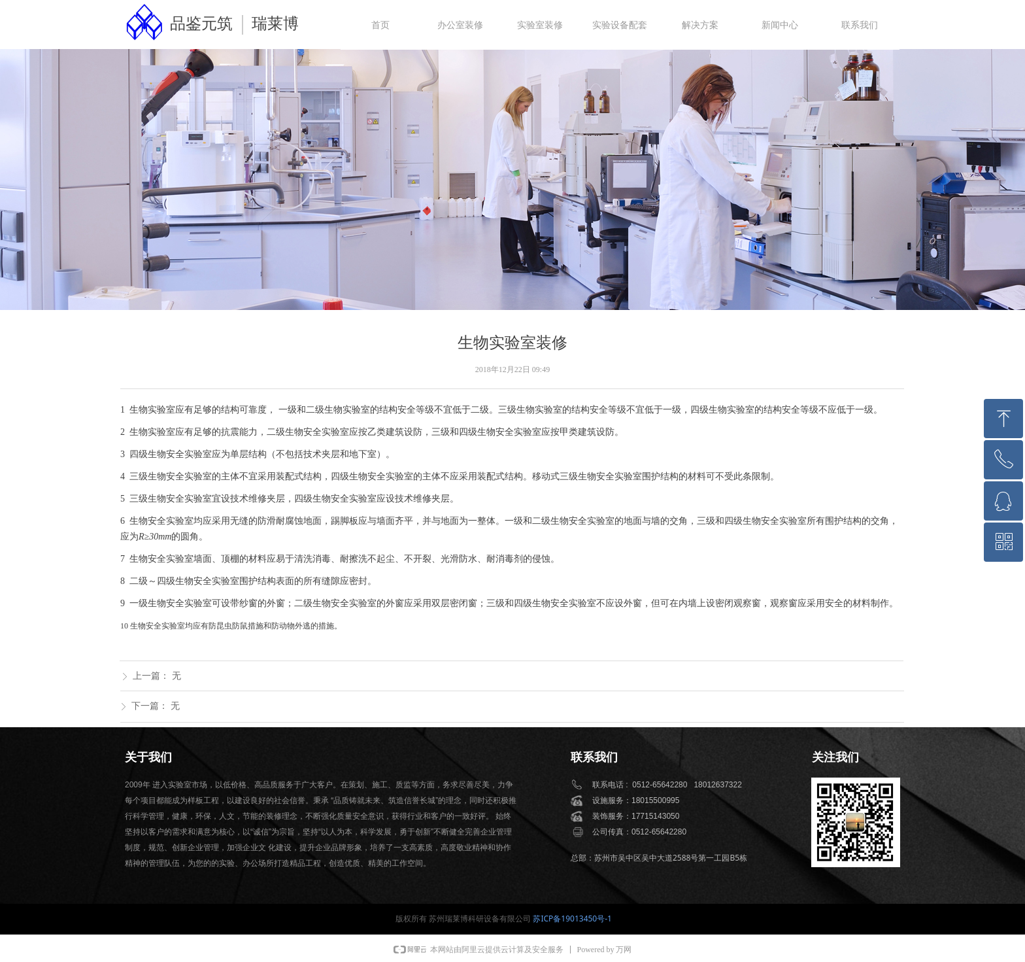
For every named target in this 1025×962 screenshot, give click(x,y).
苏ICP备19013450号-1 (572, 918)
